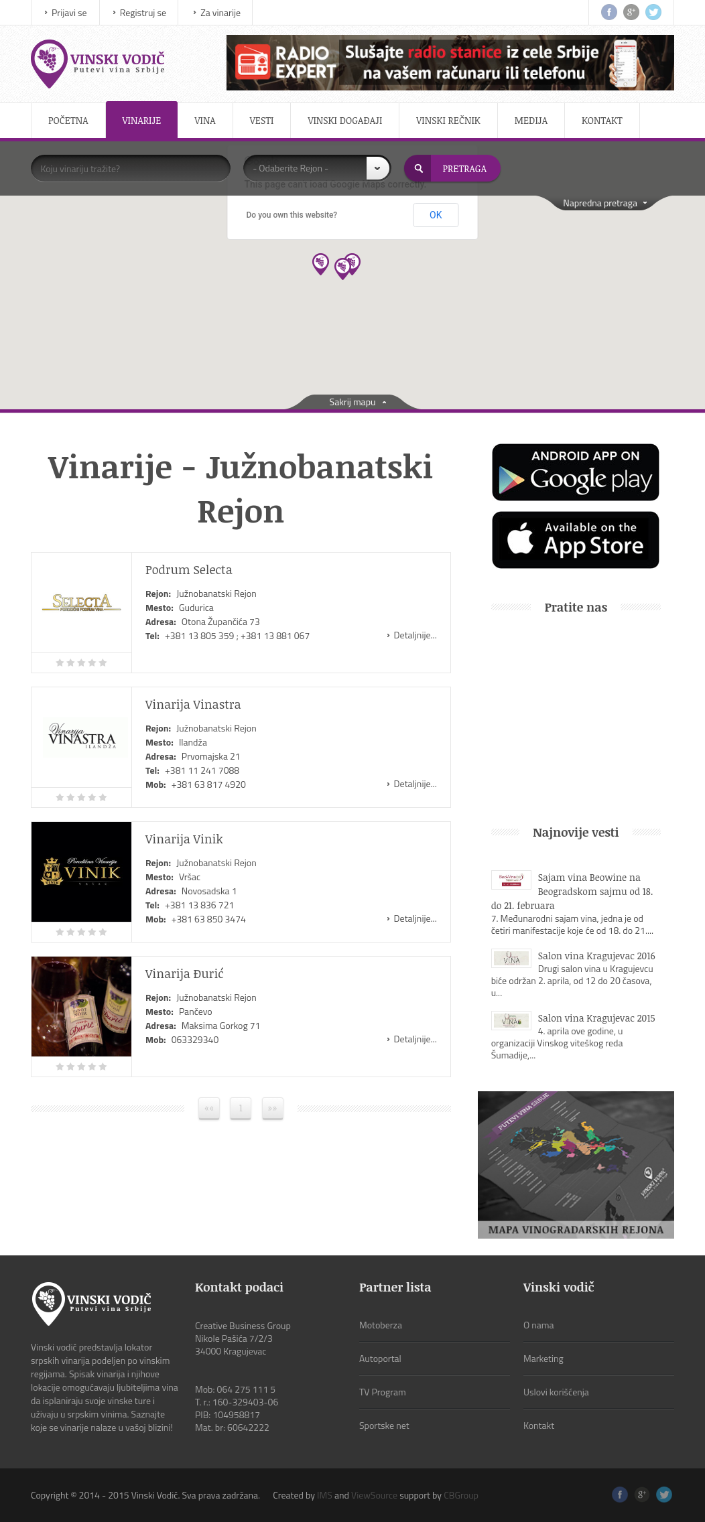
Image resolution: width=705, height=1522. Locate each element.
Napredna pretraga (600, 203)
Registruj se (143, 12)
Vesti (262, 120)
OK (436, 215)
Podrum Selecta (189, 569)
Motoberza (380, 1325)
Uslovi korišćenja (556, 1392)
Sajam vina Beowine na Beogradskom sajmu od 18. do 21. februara (572, 891)
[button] (352, 264)
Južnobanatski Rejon (216, 593)
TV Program (382, 1392)
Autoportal (380, 1358)
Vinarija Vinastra (193, 704)
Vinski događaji (345, 120)
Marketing (543, 1358)
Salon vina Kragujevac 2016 (596, 955)
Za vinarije (220, 12)
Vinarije (142, 120)
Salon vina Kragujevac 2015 (596, 1018)
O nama (538, 1325)
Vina (204, 120)
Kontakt (602, 120)
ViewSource (374, 1495)
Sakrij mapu (353, 402)
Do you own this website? (292, 215)
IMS (324, 1495)
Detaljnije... (415, 635)
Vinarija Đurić (184, 973)
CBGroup (461, 1495)
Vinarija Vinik (184, 839)
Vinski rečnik (448, 120)
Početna (68, 120)
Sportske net (384, 1425)
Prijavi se (69, 12)
